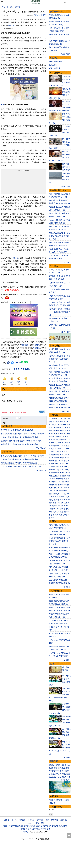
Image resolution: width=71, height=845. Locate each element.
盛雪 (67, 771)
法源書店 (26, 826)
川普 (68, 419)
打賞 (35, 15)
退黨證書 (55, 826)
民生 (62, 500)
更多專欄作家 (66, 780)
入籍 (54, 500)
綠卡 (57, 500)
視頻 (52, 663)
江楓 (54, 777)
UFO (64, 440)
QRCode (18, 363)
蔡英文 (58, 473)
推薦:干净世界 (8, 826)
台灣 (54, 473)
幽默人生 (56, 512)
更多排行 (67, 660)
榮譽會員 (24, 345)
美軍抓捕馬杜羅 (54, 68)
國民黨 (60, 425)
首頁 (3, 7)
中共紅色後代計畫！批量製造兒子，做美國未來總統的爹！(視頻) (59, 312)
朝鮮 (56, 461)
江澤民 (62, 449)
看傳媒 (43, 826)
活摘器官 (55, 485)
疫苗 (57, 476)
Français (32, 832)
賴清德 (51, 422)
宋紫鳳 (51, 765)
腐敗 (57, 455)
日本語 (46, 832)
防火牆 (64, 479)
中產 (65, 470)
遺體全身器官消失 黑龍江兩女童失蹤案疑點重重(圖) (20, 438)
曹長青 (63, 777)
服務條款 (31, 820)
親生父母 (11, 25)
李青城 (62, 774)
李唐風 (58, 771)
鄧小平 (66, 506)
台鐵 (64, 425)
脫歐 (65, 461)
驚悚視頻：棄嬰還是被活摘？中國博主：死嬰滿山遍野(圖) (22, 435)
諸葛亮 (66, 509)
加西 (48, 829)
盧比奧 (56, 422)
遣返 (64, 497)
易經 (50, 512)
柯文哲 (53, 440)
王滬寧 (57, 449)
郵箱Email (51, 809)
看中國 (53, 458)
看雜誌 (32, 826)
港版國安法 (56, 437)
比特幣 (53, 467)
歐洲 (45, 829)
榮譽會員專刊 (56, 11)
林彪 (50, 509)
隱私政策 (40, 820)
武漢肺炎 (62, 419)
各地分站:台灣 (26, 829)
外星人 (61, 515)
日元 (61, 467)
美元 (59, 464)
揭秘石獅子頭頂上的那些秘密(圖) (66, 167)
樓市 (54, 470)
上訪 (58, 482)
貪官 (50, 455)
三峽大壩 (55, 431)
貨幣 (63, 464)
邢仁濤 (67, 774)
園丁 (63, 771)
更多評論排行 (41, 449)
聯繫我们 (54, 820)
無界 (66, 826)
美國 (61, 446)
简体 (65, 2)
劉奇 (54, 509)
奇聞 (56, 515)
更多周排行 (66, 411)
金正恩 (54, 443)
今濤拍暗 (57, 765)
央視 (61, 494)
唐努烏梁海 (53, 488)
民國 (58, 503)
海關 (60, 497)
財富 (61, 470)
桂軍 (62, 503)
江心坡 (51, 491)
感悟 (65, 512)
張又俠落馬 (53, 65)
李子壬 (58, 777)
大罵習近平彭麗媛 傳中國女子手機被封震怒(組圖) (19, 464)
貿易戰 (53, 428)
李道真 (51, 768)
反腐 (61, 455)
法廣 (64, 458)
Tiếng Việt (39, 832)
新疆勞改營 (63, 491)
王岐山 (60, 443)
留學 (56, 497)
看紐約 (38, 826)
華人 (65, 494)
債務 (52, 464)
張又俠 (63, 428)
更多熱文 (67, 587)
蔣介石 (55, 506)
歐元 (57, 467)
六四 (62, 437)
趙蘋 (50, 774)
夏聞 (67, 768)
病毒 (61, 422)
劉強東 (67, 473)
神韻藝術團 (18, 826)
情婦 (54, 455)
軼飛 (59, 768)
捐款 (47, 820)
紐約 (33, 829)
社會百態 (66, 800)
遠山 (63, 768)
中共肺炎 (52, 419)
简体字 (25, 832)
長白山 (59, 488)
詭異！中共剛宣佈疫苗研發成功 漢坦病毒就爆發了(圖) (21, 467)
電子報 (14, 820)
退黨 (66, 437)
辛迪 (68, 777)
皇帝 (61, 509)
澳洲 (54, 503)
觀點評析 (59, 800)
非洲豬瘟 (63, 476)
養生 (52, 518)
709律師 (53, 482)
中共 (68, 440)
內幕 (57, 452)
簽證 (67, 497)
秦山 (54, 774)
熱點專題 (54, 58)
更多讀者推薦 (41, 471)
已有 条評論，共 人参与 (12, 401)
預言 (52, 515)
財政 (57, 470)
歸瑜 (55, 768)
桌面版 (6, 820)
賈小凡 (67, 765)
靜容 (57, 774)
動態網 (61, 826)
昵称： (5, 395)
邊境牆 (53, 446)
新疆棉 (61, 431)
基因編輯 (58, 479)
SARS (56, 491)
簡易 (62, 765)
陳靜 (54, 771)
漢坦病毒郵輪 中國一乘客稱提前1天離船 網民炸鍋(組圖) (21, 442)
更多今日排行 (66, 332)
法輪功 (63, 482)
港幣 (65, 467)
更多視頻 (67, 758)
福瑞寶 (48, 826)
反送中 (66, 452)
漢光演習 (54, 425)
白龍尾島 (66, 488)
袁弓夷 (53, 434)
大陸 (68, 476)
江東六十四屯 (64, 485)
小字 (44, 15)
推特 (37, 823)
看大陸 (9, 7)
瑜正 (50, 777)
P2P (50, 479)
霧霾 (53, 479)
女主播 (56, 494)
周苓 (50, 771)
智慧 (61, 512)
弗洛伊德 (59, 440)
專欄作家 (54, 761)
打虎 (65, 455)
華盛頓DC (39, 829)
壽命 (65, 515)
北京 (63, 473)
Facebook (30, 823)
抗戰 (65, 503)
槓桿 (56, 464)
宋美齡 (60, 506)
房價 (54, 476)
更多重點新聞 (66, 186)
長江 (66, 431)
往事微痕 (59, 434)
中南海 (53, 452)
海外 (66, 500)
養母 (2, 105)
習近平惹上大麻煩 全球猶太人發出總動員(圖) (17, 431)
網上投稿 (63, 820)
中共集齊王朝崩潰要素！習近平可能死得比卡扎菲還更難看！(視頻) (59, 236)
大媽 (50, 476)
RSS (42, 823)
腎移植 (15, 258)
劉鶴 (52, 449)
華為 (50, 443)
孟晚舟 (65, 443)
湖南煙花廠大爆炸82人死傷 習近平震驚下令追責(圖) (20, 445)
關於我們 (22, 820)
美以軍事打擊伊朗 (55, 61)
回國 (50, 500)
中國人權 (52, 803)
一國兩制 (59, 458)
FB (53, 461)
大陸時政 (16, 7)
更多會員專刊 (66, 54)
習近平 (58, 428)
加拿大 (61, 461)
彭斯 (57, 446)
